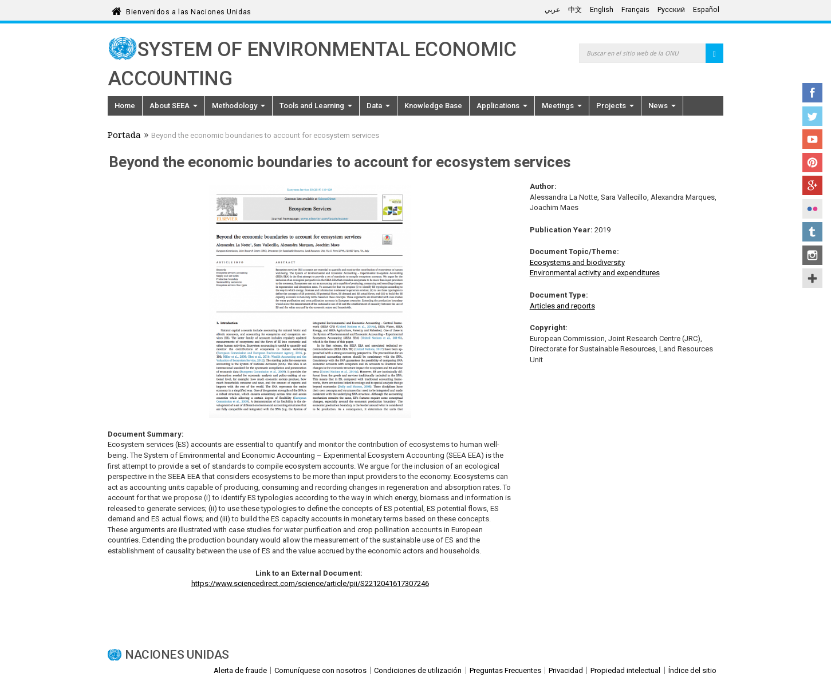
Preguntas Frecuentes (505, 670)
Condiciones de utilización (418, 670)
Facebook (812, 92)
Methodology (238, 105)
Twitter (812, 116)
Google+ (812, 185)
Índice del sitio (692, 670)
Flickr (812, 209)
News (662, 105)
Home (125, 105)
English (601, 10)
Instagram (812, 255)
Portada (124, 136)
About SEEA (173, 105)
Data (378, 105)
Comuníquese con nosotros (320, 670)
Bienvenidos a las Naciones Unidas (188, 10)
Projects (615, 105)
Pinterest (812, 162)
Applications (501, 105)
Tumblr (812, 231)
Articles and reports (562, 306)
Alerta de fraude (240, 670)
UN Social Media (812, 278)
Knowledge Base (433, 105)
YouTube (812, 139)
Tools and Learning (315, 105)
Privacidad (566, 670)
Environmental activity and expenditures (595, 272)
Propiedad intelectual (625, 670)
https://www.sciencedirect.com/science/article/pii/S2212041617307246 (310, 583)
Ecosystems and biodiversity (577, 262)
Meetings (562, 105)
